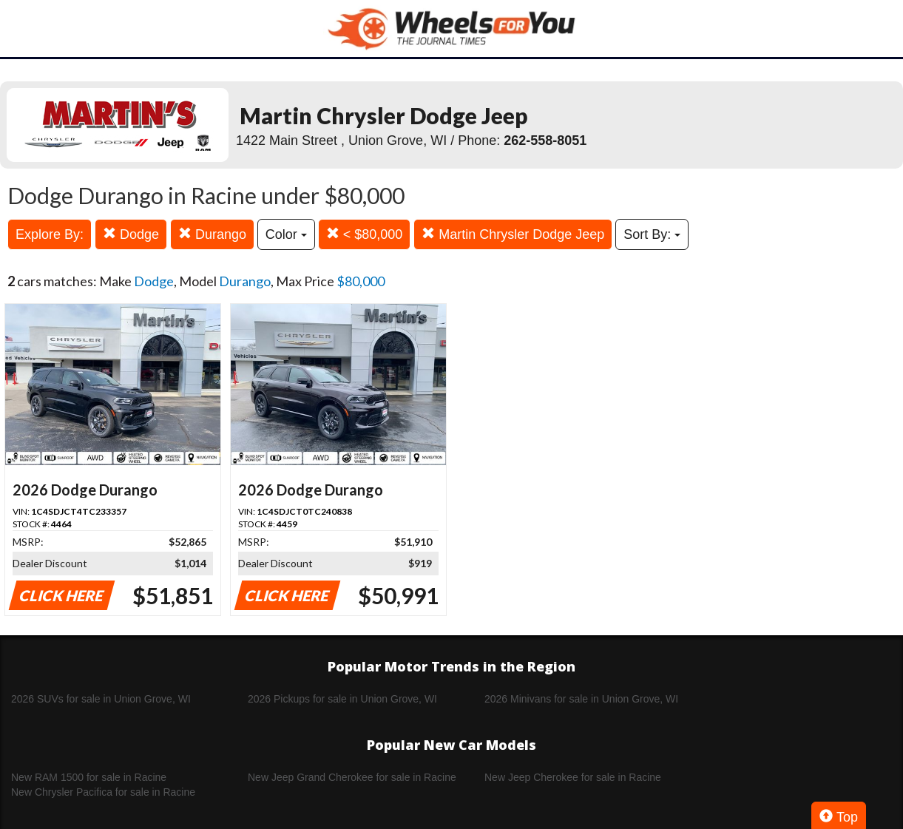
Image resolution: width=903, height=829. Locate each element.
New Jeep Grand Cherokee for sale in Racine (352, 777)
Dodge (131, 234)
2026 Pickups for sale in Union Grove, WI (342, 699)
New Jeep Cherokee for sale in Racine (572, 777)
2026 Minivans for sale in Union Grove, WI (581, 699)
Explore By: (50, 234)
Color (286, 234)
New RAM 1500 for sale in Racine (88, 777)
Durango (212, 234)
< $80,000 (364, 234)
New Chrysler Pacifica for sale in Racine (103, 792)
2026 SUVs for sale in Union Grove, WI (101, 699)
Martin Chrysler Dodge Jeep (513, 234)
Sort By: (651, 234)
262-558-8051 (545, 140)
